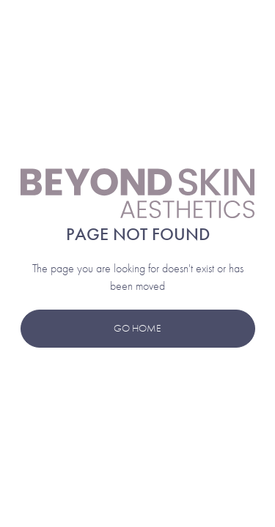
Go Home (137, 328)
